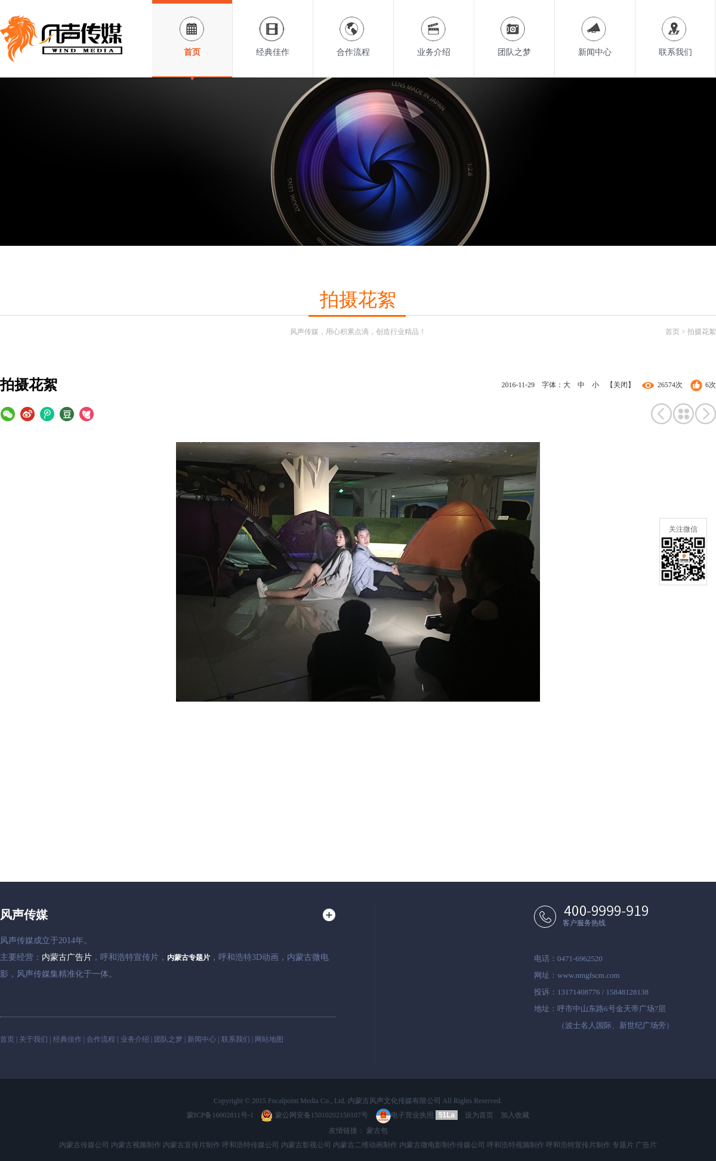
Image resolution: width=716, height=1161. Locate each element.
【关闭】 (620, 385)
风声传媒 (24, 914)
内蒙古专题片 (188, 957)
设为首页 (479, 1115)
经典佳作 (273, 28)
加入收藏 (515, 1115)
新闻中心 (595, 28)
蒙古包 (377, 1130)
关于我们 (33, 1039)
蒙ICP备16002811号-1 (220, 1115)
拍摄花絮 (701, 332)
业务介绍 (434, 28)
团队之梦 (514, 28)
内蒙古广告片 (67, 957)
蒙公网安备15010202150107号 (314, 1115)
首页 (192, 28)
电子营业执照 (405, 1115)
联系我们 (675, 28)
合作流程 (353, 28)
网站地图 (269, 1039)
